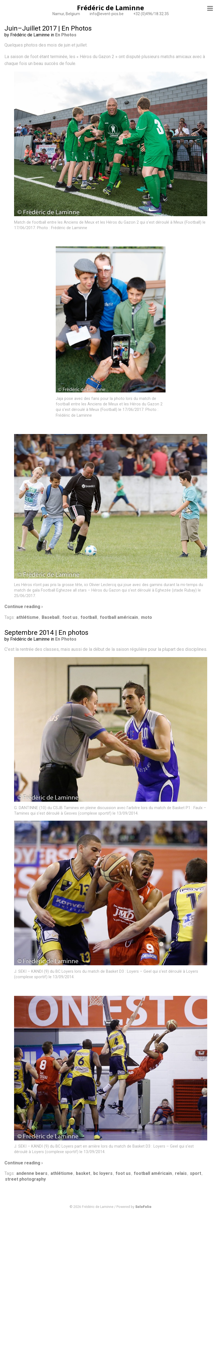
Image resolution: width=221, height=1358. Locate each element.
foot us (70, 617)
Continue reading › (23, 606)
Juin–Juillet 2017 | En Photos (48, 28)
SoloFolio (143, 1207)
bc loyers (103, 1173)
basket (83, 1173)
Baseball (50, 617)
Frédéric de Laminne (110, 7)
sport (195, 1173)
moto (146, 617)
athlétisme (27, 617)
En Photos (65, 34)
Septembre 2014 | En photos (46, 632)
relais (181, 1173)
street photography (25, 1179)
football (89, 617)
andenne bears (31, 1173)
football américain (119, 617)
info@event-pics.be (107, 14)
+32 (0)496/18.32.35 (151, 14)
